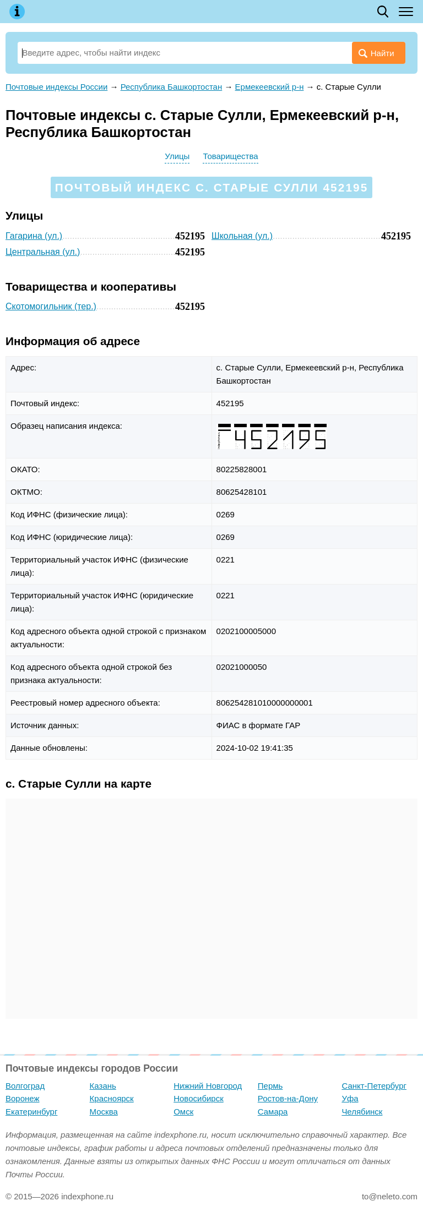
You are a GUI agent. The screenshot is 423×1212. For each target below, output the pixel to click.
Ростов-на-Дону (288, 1098)
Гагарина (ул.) (34, 236)
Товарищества (230, 156)
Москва (104, 1111)
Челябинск (361, 1111)
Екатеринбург (31, 1111)
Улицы (177, 156)
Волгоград (25, 1085)
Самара (273, 1111)
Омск (183, 1111)
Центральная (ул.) (43, 251)
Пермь (270, 1085)
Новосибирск (198, 1098)
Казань (103, 1085)
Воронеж (23, 1098)
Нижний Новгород (207, 1085)
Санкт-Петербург (373, 1085)
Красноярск (112, 1098)
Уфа (349, 1098)
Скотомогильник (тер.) (51, 306)
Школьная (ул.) (242, 236)
